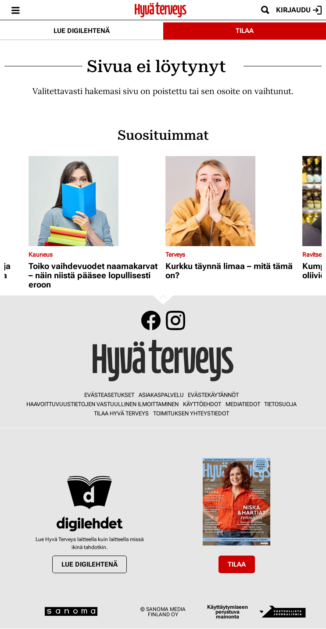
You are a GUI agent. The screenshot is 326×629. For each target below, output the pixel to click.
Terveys (175, 254)
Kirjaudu (299, 10)
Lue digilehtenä (82, 31)
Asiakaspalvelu (161, 395)
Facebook (151, 320)
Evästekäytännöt (213, 395)
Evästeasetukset (109, 395)
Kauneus (41, 254)
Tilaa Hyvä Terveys (121, 413)
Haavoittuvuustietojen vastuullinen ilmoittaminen (102, 404)
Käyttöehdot (202, 404)
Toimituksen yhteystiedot (191, 413)
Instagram (175, 320)
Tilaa (245, 31)
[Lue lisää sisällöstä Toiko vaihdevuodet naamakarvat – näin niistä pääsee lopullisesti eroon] (95, 201)
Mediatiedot (243, 404)
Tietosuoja (280, 404)
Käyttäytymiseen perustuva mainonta (227, 612)
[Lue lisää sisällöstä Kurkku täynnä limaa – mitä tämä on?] (231, 201)
